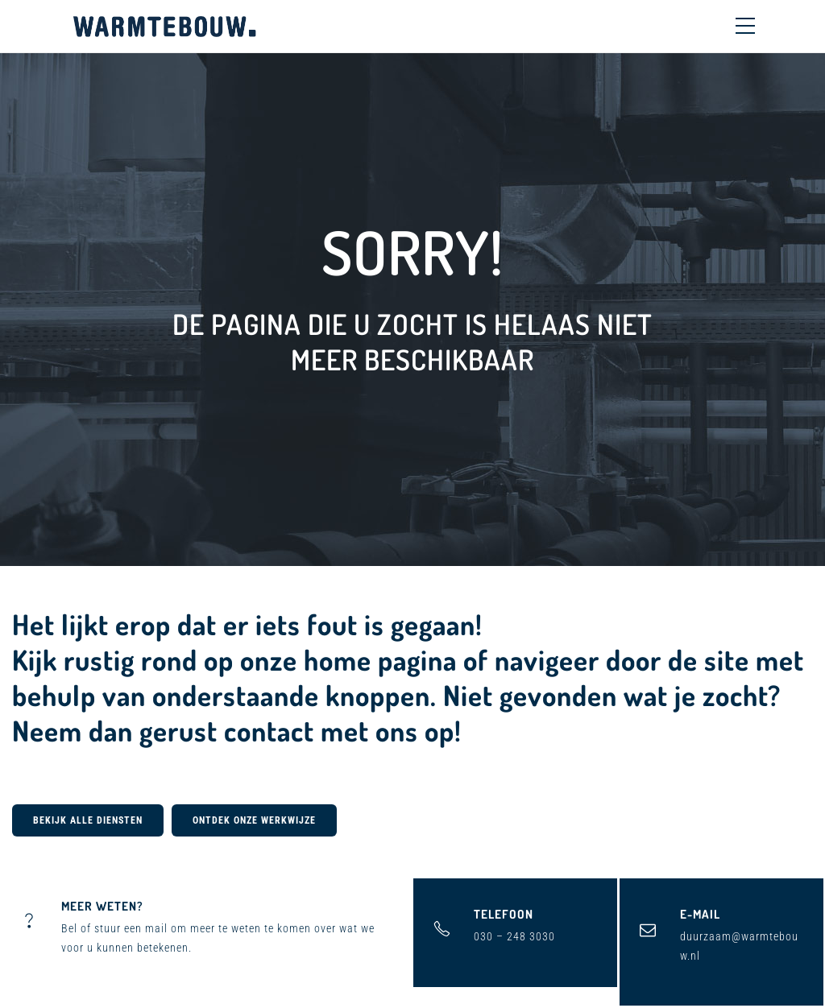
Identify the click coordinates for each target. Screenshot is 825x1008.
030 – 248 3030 (514, 936)
